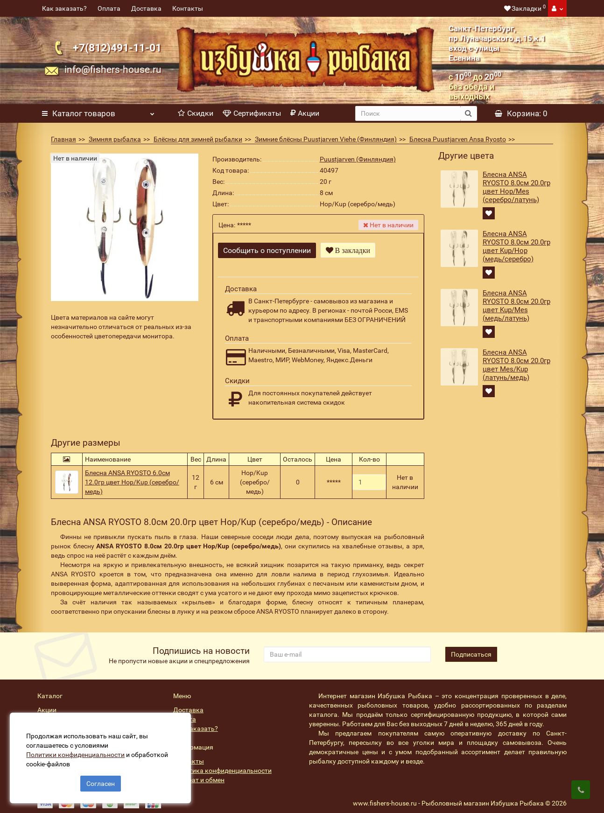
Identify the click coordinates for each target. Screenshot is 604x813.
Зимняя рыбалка (115, 139)
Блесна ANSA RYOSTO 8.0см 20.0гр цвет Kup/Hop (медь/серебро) (516, 246)
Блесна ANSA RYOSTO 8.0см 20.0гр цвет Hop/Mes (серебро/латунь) (516, 187)
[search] (408, 113)
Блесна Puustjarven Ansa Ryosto (457, 139)
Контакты (187, 8)
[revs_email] (347, 645)
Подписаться (471, 645)
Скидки (195, 113)
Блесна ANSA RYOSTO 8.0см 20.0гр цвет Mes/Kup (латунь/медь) (516, 365)
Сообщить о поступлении (267, 250)
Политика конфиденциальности (222, 761)
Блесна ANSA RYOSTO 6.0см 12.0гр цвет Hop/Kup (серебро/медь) (132, 473)
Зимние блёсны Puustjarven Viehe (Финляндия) (326, 139)
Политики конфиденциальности (79, 750)
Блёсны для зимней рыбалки (198, 139)
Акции (304, 113)
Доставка (146, 8)
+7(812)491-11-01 (117, 47)
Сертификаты (252, 113)
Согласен (100, 779)
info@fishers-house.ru (113, 69)
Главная (63, 139)
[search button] (468, 113)
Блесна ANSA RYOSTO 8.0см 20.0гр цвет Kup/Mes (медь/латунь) (516, 305)
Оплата (109, 8)
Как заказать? (64, 8)
